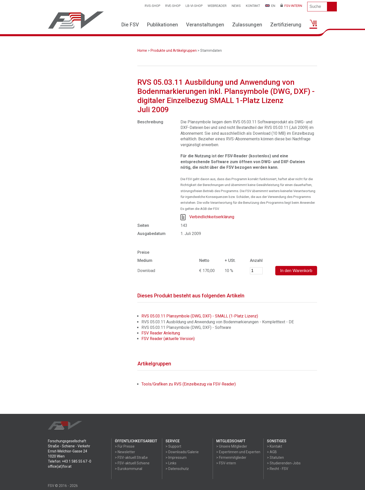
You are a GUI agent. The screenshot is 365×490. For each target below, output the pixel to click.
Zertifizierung (285, 25)
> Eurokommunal (128, 469)
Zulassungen (247, 25)
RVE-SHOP (172, 6)
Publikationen (162, 25)
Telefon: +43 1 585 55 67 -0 (69, 461)
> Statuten (275, 457)
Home (142, 50)
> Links (171, 463)
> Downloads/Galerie (182, 452)
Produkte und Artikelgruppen (174, 50)
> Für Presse (125, 446)
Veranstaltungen (205, 25)
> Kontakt (274, 446)
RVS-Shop (152, 6)
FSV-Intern (291, 6)
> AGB (272, 452)
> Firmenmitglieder (231, 457)
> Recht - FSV (277, 469)
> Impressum (176, 457)
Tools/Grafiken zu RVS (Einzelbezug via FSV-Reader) (188, 384)
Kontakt (253, 6)
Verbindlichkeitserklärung (211, 216)
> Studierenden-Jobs (284, 463)
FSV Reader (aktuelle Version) (168, 338)
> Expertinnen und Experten (238, 452)
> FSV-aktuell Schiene (132, 463)
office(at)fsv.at (59, 466)
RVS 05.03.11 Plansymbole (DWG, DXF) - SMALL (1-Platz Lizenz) (199, 316)
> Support (173, 446)
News (236, 6)
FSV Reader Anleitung (160, 333)
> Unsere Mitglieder (231, 446)
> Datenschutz (177, 469)
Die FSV (130, 25)
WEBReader (217, 6)
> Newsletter (125, 452)
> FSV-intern (226, 463)
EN (270, 6)
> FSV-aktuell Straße (131, 457)
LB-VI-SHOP (194, 6)
